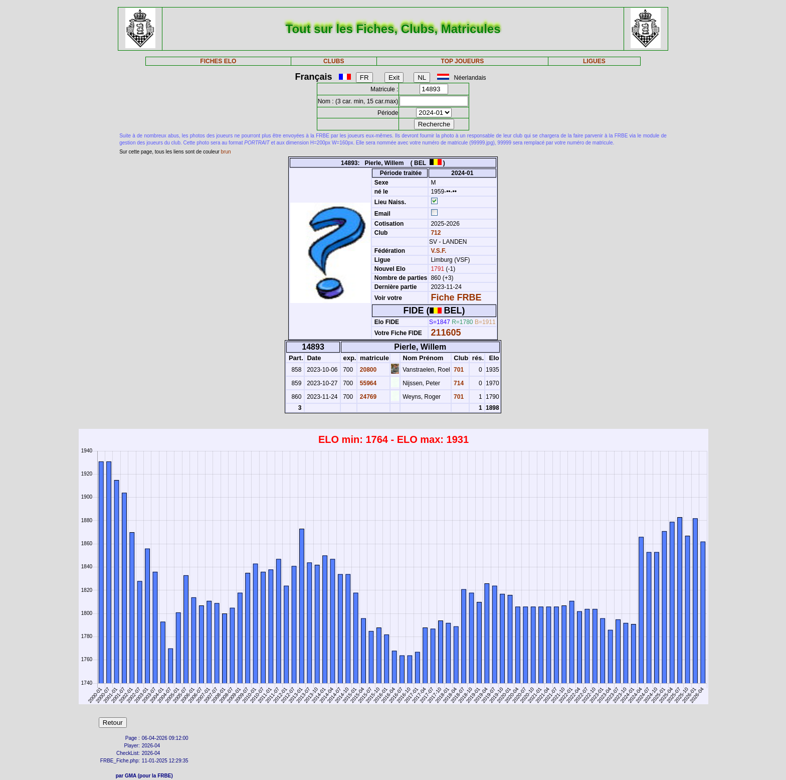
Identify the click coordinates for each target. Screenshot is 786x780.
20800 (367, 369)
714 (458, 383)
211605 (446, 333)
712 (435, 232)
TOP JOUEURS (462, 61)
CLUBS (333, 61)
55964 (367, 383)
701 (458, 369)
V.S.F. (438, 250)
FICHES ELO (218, 61)
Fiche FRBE (456, 297)
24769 (367, 396)
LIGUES (594, 61)
